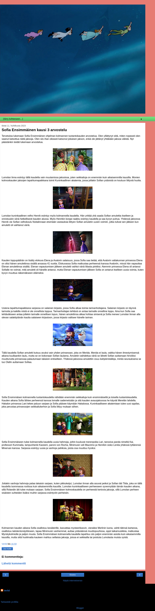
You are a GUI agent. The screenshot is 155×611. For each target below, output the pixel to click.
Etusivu (73, 575)
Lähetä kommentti (14, 563)
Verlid (7, 590)
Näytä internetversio (72, 580)
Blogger (80, 608)
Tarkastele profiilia (9, 602)
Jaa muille (7, 549)
